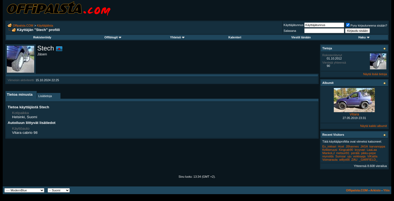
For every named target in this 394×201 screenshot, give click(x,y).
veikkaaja (359, 156)
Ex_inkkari (329, 146)
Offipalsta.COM (23, 25)
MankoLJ (328, 153)
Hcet (341, 146)
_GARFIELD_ (368, 159)
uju (349, 156)
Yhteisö (177, 37)
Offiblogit (112, 37)
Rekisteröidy (42, 37)
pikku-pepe (368, 153)
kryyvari (360, 149)
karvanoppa (377, 146)
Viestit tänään (301, 37)
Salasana (289, 30)
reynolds (328, 156)
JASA (364, 146)
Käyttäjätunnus (293, 25)
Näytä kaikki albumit (373, 126)
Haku (363, 37)
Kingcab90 (346, 149)
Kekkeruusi (329, 149)
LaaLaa (372, 149)
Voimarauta (330, 159)
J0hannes (352, 146)
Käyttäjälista (45, 25)
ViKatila (372, 156)
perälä (355, 153)
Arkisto (375, 190)
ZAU (354, 159)
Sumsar (340, 156)
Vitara (354, 114)
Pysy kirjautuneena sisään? (366, 25)
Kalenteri (234, 37)
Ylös (386, 190)
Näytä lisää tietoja (375, 74)
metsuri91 (342, 153)
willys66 (344, 159)
